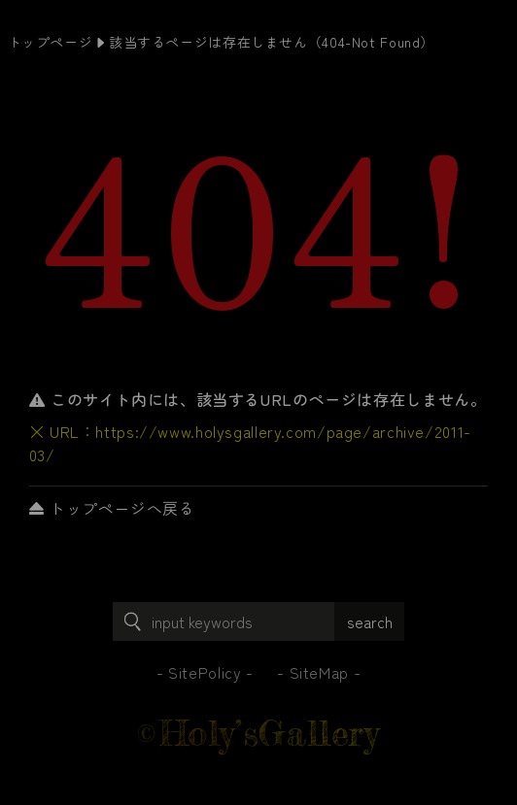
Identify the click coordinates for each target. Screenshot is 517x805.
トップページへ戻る (112, 508)
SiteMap (319, 672)
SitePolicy (204, 672)
